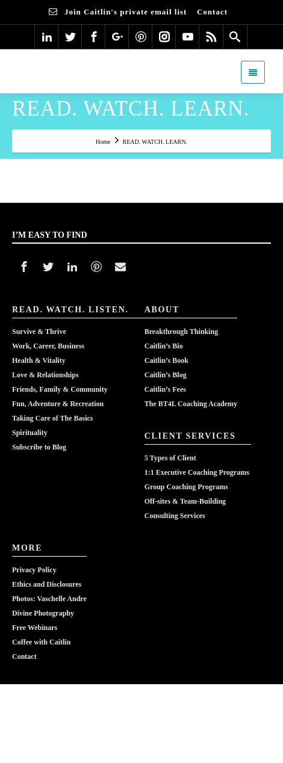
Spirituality (30, 432)
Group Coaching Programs (186, 487)
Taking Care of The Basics (52, 418)
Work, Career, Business (48, 346)
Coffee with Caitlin (41, 642)
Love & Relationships (45, 375)
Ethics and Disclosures (46, 584)
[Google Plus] (117, 37)
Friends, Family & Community (60, 389)
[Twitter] (70, 37)
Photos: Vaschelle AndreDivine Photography (49, 606)
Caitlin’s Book (166, 360)
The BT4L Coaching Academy (191, 404)
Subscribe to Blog (39, 447)
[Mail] (120, 267)
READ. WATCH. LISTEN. (70, 309)
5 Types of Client (170, 458)
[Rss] (211, 37)
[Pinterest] (141, 37)
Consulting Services (175, 515)
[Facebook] (94, 37)
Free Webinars (34, 627)
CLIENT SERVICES (190, 435)
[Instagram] (164, 37)
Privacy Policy (34, 570)
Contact (24, 656)
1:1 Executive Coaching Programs (197, 472)
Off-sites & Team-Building (185, 501)
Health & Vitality (39, 360)
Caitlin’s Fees (165, 389)
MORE (27, 547)
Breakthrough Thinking (181, 331)
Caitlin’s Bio (164, 346)
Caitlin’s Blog (166, 375)
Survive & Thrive (39, 331)
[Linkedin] (47, 37)
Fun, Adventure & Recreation (58, 404)
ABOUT (162, 309)
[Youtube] (188, 37)
